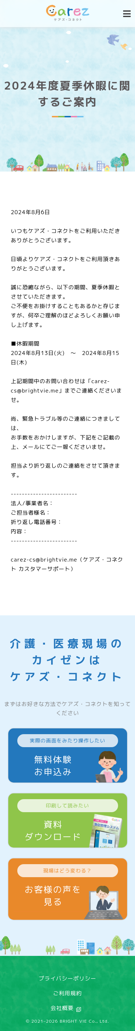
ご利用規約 (67, 993)
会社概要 (61, 1008)
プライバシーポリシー (67, 978)
